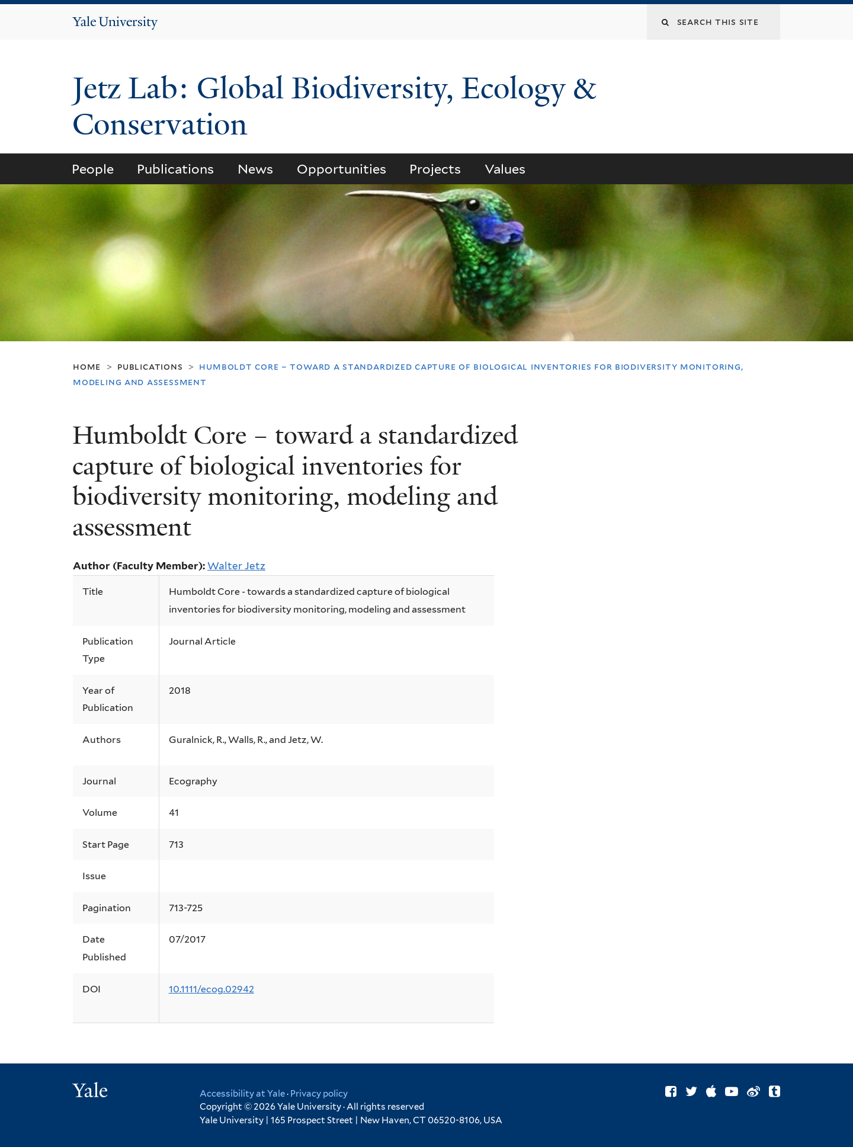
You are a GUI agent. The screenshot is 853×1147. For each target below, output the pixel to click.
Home (87, 366)
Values (505, 169)
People (93, 169)
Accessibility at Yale (242, 1093)
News (255, 169)
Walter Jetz (236, 566)
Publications (175, 169)
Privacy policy (319, 1093)
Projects (435, 169)
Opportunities (341, 169)
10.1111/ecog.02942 (211, 989)
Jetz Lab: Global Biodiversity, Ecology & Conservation (333, 106)
